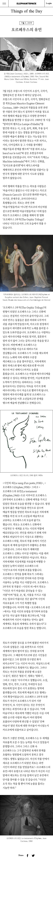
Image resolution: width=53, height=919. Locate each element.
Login (49, 3)
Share (20, 855)
